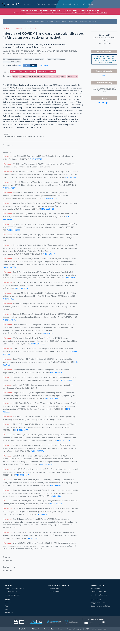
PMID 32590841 (9, 299)
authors (28, 21)
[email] (104, 102)
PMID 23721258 (63, 440)
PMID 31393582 (51, 398)
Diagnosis (51, 72)
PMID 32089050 (47, 464)
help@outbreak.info (98, 603)
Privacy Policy (49, 629)
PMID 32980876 (9, 267)
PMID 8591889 (56, 496)
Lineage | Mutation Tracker (14, 588)
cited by (83, 21)
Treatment (14, 72)
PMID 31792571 (49, 254)
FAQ (6, 609)
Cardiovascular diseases (38, 76)
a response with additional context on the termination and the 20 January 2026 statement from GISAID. (66, 13)
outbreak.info (11, 4)
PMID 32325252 (36, 159)
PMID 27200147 (22, 475)
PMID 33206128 (47, 209)
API (83, 4)
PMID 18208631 (55, 503)
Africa (15, 76)
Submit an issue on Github (100, 606)
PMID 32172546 (21, 288)
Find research (96, 588)
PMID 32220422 (43, 514)
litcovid (27, 65)
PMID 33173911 (47, 333)
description (40, 21)
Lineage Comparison (12, 595)
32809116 (107, 43)
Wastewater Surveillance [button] (47, 4)
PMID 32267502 (68, 278)
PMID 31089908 (56, 485)
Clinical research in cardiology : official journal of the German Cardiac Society (104, 59)
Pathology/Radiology (27, 72)
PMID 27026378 (37, 451)
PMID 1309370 (51, 198)
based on (73, 21)
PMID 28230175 (9, 320)
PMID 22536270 (21, 430)
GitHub (35, 629)
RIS (103, 75)
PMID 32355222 (13, 230)
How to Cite (23, 629)
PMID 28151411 (56, 372)
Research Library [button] (70, 4)
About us (8, 603)
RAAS (63, 76)
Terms (61, 629)
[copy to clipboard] (108, 102)
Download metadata (98, 592)
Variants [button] (28, 4)
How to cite (9, 612)
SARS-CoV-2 (72, 76)
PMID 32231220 (9, 188)
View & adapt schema (99, 595)
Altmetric (101, 82)
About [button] (91, 4)
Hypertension (54, 76)
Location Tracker (11, 592)
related (92, 21)
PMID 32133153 (33, 538)
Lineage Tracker (54, 588)
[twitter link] (100, 102)
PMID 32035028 (38, 344)
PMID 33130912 (71, 177)
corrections (61, 21)
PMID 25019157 (65, 380)
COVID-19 (23, 76)
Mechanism (42, 72)
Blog (6, 606)
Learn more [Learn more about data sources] (44, 65)
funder (50, 21)
